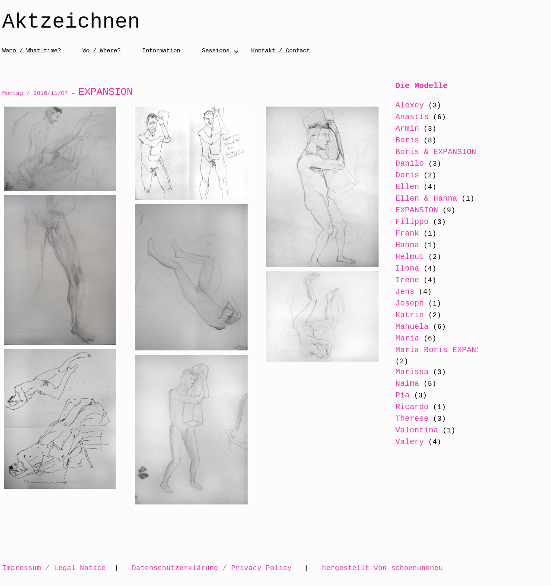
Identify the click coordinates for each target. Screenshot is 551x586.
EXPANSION (416, 210)
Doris (407, 175)
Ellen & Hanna (426, 198)
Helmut (409, 256)
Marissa (412, 372)
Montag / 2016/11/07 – (67, 93)
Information (161, 50)
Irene (407, 280)
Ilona (407, 268)
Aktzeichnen (71, 22)
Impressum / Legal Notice (54, 568)
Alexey (409, 105)
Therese (412, 418)
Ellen (407, 187)
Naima (407, 383)
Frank (407, 233)
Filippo (412, 221)
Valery (409, 442)
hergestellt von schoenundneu (382, 568)
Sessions (215, 50)
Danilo (409, 163)
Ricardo (412, 407)
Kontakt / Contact (280, 50)
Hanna (407, 245)
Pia (402, 395)
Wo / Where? (102, 50)
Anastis (412, 117)
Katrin (409, 315)
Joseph (409, 303)
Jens (404, 291)
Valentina (416, 430)
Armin (407, 128)
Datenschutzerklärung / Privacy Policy (212, 568)
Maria (407, 338)
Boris (407, 140)
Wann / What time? (31, 50)
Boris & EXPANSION (435, 152)
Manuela (412, 326)
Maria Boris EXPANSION (445, 350)
